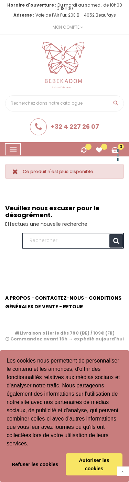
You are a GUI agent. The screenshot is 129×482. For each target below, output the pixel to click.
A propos (17, 298)
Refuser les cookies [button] (35, 464)
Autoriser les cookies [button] (94, 464)
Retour (73, 306)
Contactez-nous (59, 298)
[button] (31, 444)
